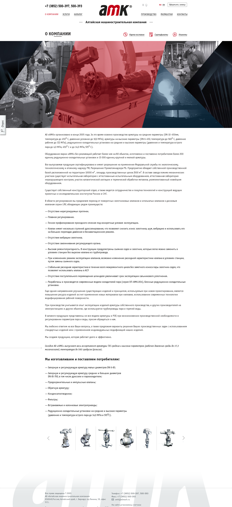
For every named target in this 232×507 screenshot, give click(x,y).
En (164, 5)
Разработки (167, 14)
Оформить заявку (177, 4)
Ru (160, 5)
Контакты (182, 14)
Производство (148, 14)
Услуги (66, 14)
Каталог (78, 14)
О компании (51, 14)
